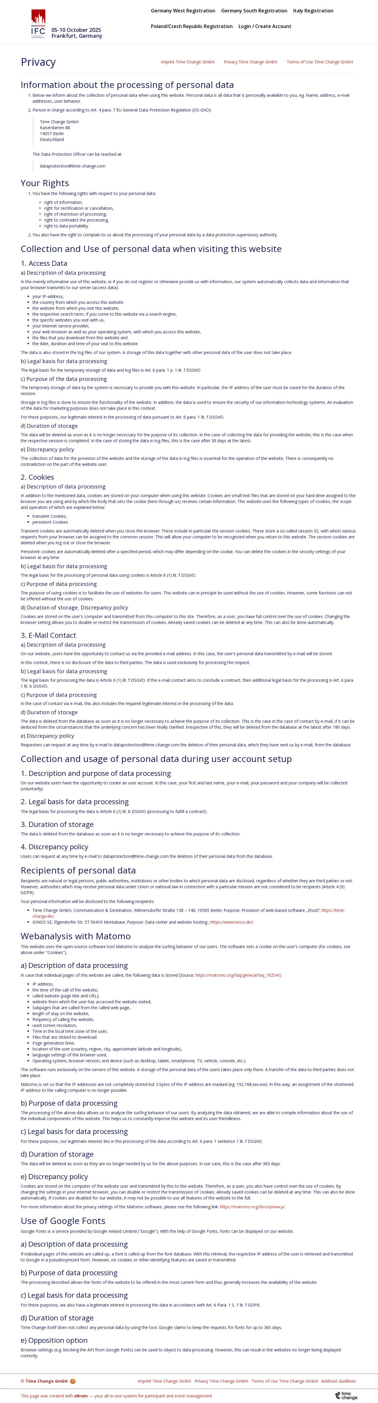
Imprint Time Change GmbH (187, 62)
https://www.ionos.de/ (231, 922)
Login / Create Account (265, 26)
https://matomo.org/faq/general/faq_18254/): (238, 975)
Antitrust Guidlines (338, 1381)
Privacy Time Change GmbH (250, 62)
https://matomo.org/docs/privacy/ (252, 1206)
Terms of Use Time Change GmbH (320, 62)
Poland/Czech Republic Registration (192, 26)
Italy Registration (313, 11)
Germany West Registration (183, 11)
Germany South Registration (254, 11)
